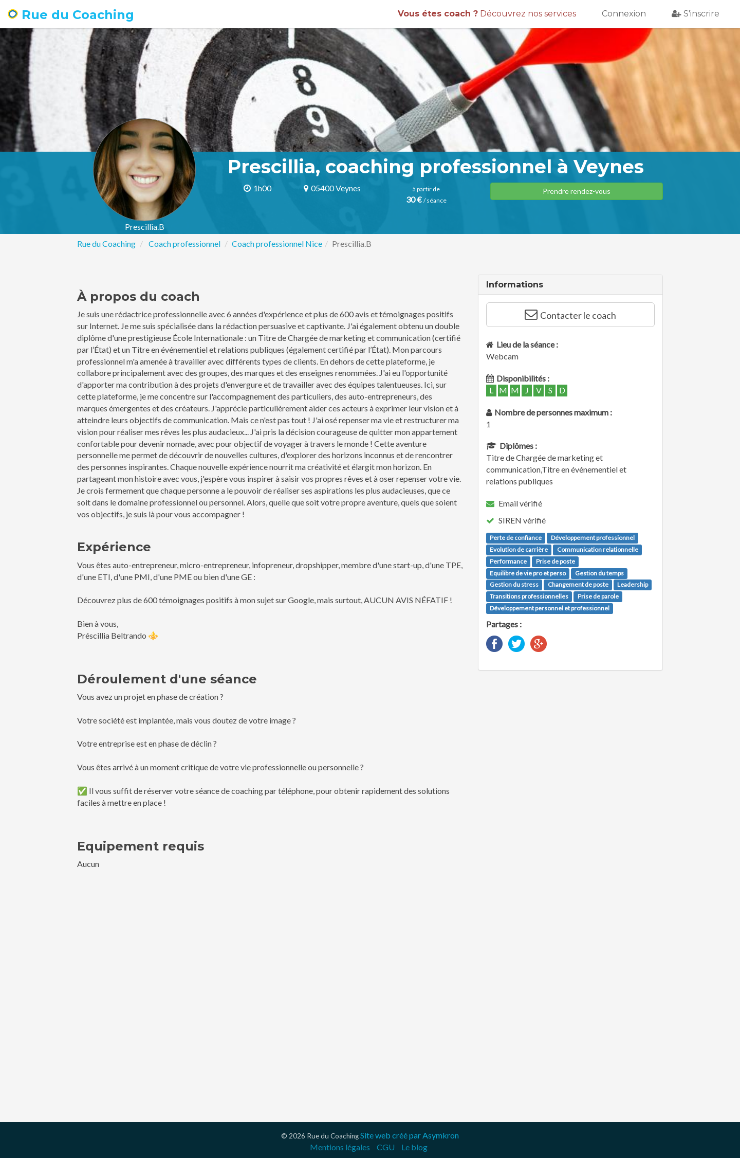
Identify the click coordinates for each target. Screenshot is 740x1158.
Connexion (624, 14)
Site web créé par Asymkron (409, 1135)
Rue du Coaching (71, 14)
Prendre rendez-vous (576, 191)
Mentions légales (340, 1147)
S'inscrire (695, 14)
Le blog (414, 1147)
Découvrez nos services (487, 14)
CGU (386, 1147)
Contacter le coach (570, 314)
